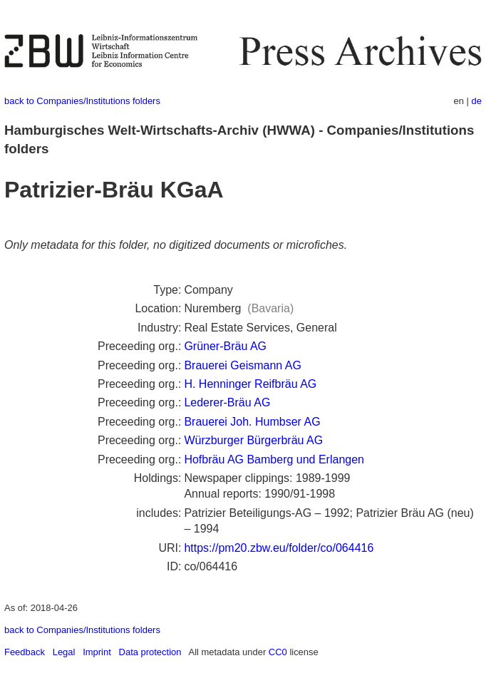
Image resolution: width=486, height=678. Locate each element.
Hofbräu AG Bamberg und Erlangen (274, 459)
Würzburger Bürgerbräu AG (253, 440)
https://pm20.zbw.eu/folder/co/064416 (278, 548)
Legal (64, 652)
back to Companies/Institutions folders (82, 101)
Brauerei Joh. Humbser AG (252, 422)
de (477, 101)
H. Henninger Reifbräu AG (250, 384)
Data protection (150, 652)
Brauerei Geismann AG (242, 365)
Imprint (97, 652)
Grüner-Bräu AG (225, 346)
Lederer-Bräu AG (227, 402)
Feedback (24, 652)
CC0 (278, 652)
